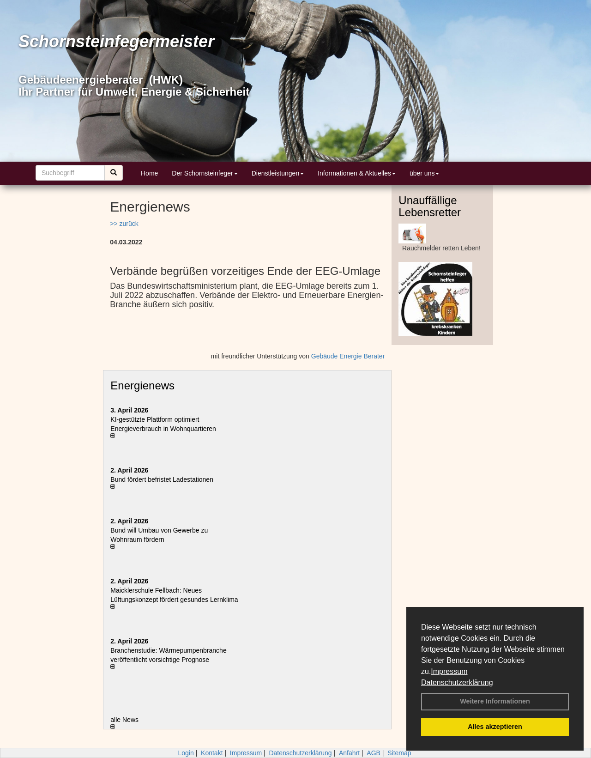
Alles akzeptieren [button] (495, 726)
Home (149, 173)
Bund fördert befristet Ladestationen (161, 479)
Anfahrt (349, 753)
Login (185, 753)
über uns (424, 173)
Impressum (449, 671)
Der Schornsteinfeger (204, 173)
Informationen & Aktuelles (357, 173)
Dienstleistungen (278, 173)
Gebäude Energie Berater (348, 356)
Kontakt (212, 753)
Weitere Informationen (495, 701)
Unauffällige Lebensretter (429, 206)
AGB (373, 753)
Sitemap (399, 753)
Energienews (142, 385)
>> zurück (124, 223)
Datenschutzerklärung (457, 682)
